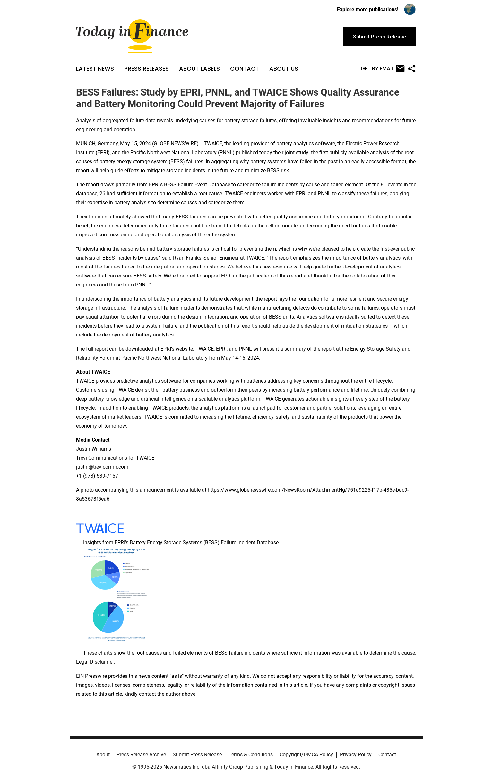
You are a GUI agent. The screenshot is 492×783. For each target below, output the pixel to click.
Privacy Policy (356, 755)
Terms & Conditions (251, 755)
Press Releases (146, 68)
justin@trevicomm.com (102, 467)
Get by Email (383, 68)
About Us (283, 68)
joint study (296, 152)
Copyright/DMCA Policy (306, 755)
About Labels (199, 68)
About (103, 755)
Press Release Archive (141, 755)
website (184, 349)
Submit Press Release (197, 755)
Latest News (95, 68)
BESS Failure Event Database (197, 185)
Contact (244, 68)
